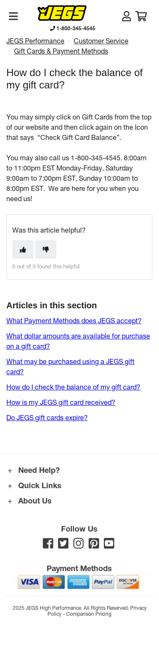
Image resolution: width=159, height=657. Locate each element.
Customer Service (101, 41)
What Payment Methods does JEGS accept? (74, 320)
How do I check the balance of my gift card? (73, 387)
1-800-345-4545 (72, 28)
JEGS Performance (35, 41)
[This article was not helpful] (45, 249)
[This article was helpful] (22, 249)
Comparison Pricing (89, 614)
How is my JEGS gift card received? (60, 402)
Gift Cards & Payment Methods (61, 51)
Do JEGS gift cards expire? (47, 417)
